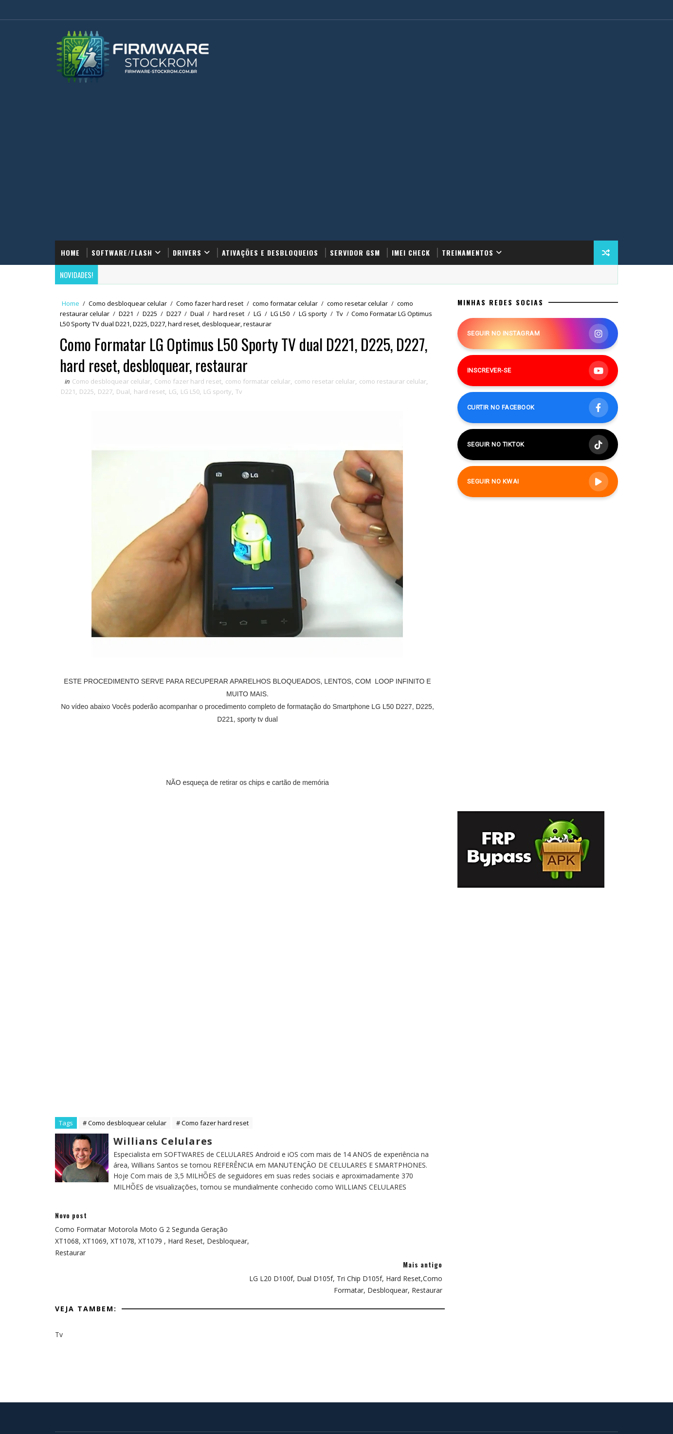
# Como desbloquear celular (126, 1123)
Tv (341, 313)
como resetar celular (359, 303)
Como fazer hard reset (211, 303)
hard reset (230, 313)
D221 (128, 313)
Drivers (189, 252)
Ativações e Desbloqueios (272, 252)
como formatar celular (287, 303)
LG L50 (282, 313)
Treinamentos (469, 252)
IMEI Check (413, 252)
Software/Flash (123, 252)
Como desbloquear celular (130, 303)
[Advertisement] (337, 157)
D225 (152, 313)
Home (72, 252)
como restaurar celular (394, 381)
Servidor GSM (357, 252)
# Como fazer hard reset (214, 1123)
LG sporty (315, 313)
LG (259, 313)
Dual (199, 313)
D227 (175, 313)
